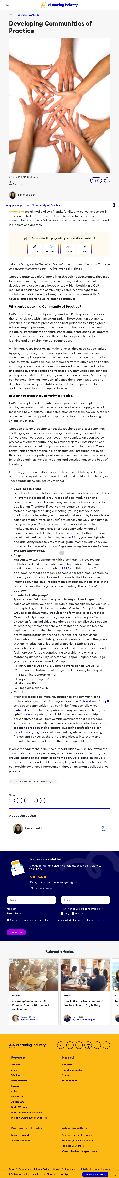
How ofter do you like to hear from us (82, 908)
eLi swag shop (69, 1080)
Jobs (14, 1091)
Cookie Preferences (64, 1169)
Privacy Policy (42, 1169)
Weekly (77, 913)
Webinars (16, 1075)
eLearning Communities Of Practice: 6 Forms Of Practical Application (30, 1005)
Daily (65, 913)
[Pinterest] (97, 1045)
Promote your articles (74, 1145)
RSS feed (68, 568)
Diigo (75, 537)
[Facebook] (60, 1045)
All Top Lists (17, 1101)
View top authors (20, 1140)
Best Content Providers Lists (26, 1112)
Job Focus (13, 908)
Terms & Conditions (20, 1169)
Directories (17, 1096)
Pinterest (85, 701)
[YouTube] (88, 1045)
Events (15, 1085)
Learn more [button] (102, 919)
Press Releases (19, 1080)
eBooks (15, 1069)
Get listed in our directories (77, 1135)
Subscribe (16, 932)
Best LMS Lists (19, 1107)
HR (10, 913)
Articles (15, 1064)
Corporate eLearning (28, 15)
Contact (66, 1075)
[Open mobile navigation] (5, 5)
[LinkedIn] (79, 1045)
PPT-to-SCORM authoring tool (29, 1117)
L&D (19, 913)
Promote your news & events (77, 1140)
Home (11, 15)
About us (67, 1064)
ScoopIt (103, 701)
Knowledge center (72, 1069)
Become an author (21, 1135)
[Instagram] (106, 1045)
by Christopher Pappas (84, 1019)
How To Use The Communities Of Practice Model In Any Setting (83, 1003)
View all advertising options (81, 1151)
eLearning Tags (30, 732)
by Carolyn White (29, 1019)
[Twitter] (70, 1045)
